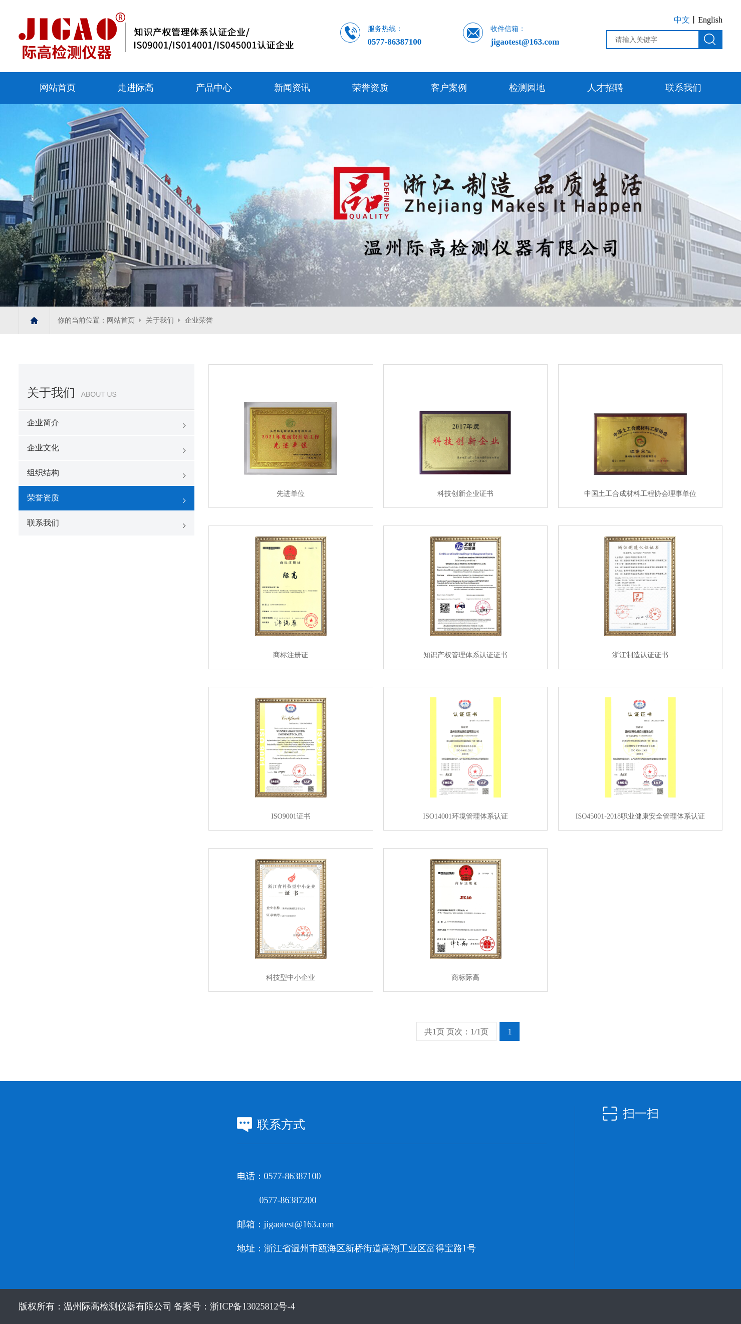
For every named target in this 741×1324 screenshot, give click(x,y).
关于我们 (160, 320)
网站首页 (58, 88)
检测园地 (527, 88)
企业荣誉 (199, 320)
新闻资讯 (292, 88)
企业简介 (43, 422)
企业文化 (43, 447)
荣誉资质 (370, 88)
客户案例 (449, 88)
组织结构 (43, 472)
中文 (682, 20)
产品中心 (214, 88)
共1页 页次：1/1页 (456, 1031)
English (710, 20)
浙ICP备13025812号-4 (252, 1306)
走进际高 (136, 88)
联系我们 (683, 88)
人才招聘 (605, 88)
